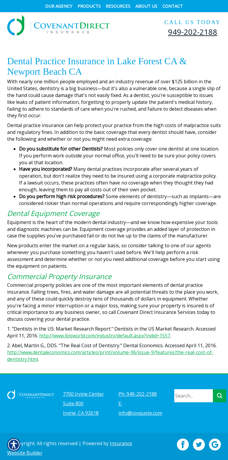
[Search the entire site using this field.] (193, 392)
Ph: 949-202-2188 (137, 390)
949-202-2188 (192, 32)
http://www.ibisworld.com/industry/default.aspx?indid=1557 (104, 335)
